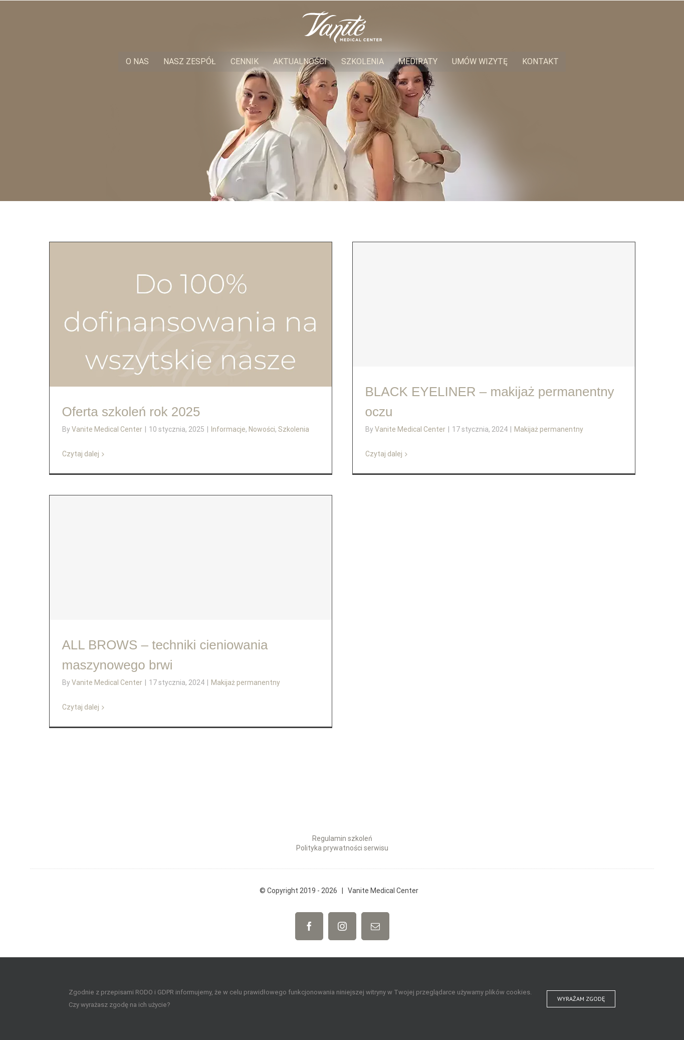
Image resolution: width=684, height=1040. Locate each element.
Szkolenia (293, 429)
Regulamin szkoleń (342, 838)
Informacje (228, 429)
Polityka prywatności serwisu (342, 848)
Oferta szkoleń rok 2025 (131, 411)
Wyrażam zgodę (581, 998)
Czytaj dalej (80, 454)
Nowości (262, 429)
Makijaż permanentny (548, 429)
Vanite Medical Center (107, 429)
